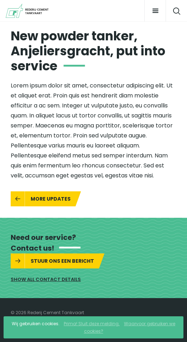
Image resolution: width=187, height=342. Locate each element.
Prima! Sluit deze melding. (92, 324)
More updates (51, 198)
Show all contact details (46, 279)
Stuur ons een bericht (62, 261)
